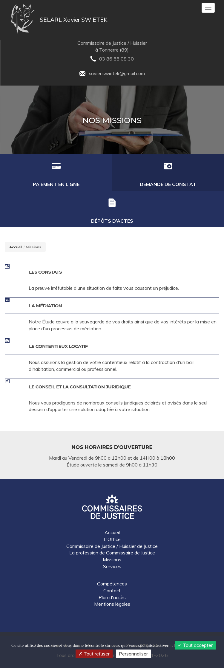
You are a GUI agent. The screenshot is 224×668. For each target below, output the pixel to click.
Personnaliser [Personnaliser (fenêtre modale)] (133, 654)
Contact (112, 591)
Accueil (15, 247)
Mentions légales (112, 604)
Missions (112, 560)
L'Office (112, 540)
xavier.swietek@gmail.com (112, 74)
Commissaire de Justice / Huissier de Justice (112, 546)
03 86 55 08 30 (112, 59)
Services (112, 567)
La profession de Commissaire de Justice (112, 553)
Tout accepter (195, 645)
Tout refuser (94, 654)
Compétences (112, 584)
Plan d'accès (112, 598)
